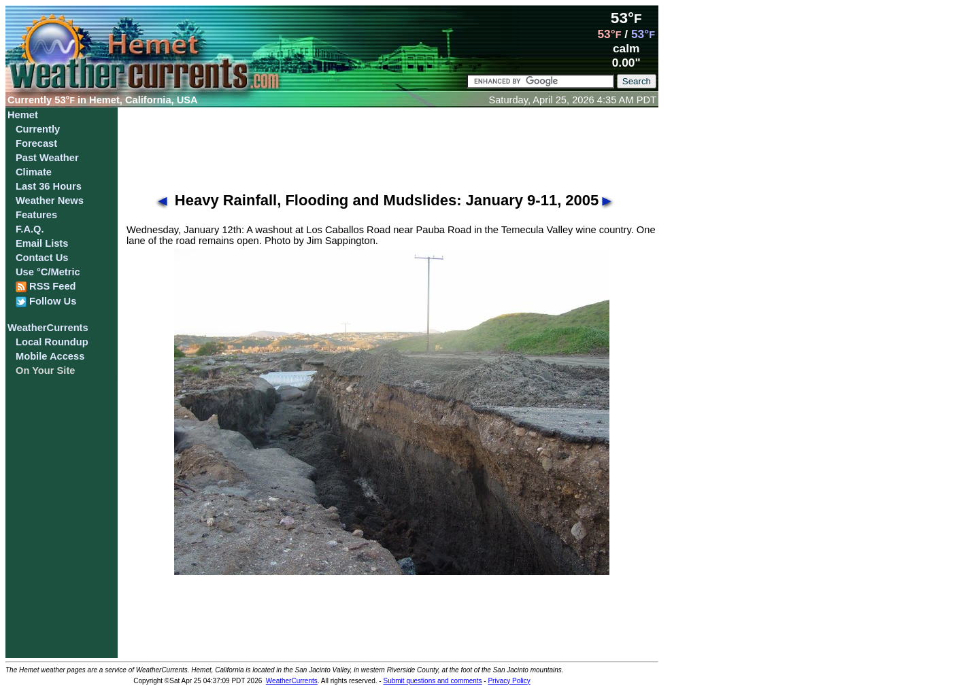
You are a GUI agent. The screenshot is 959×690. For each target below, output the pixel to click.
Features (36, 214)
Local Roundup (52, 342)
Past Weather (47, 157)
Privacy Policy (509, 681)
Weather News (50, 200)
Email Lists (42, 243)
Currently (38, 129)
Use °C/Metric (48, 271)
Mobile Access (50, 356)
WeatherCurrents (47, 327)
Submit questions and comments (432, 681)
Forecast (36, 143)
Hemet (22, 114)
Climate (34, 172)
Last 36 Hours (49, 186)
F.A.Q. (30, 229)
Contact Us (42, 257)
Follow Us (46, 301)
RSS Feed (46, 286)
